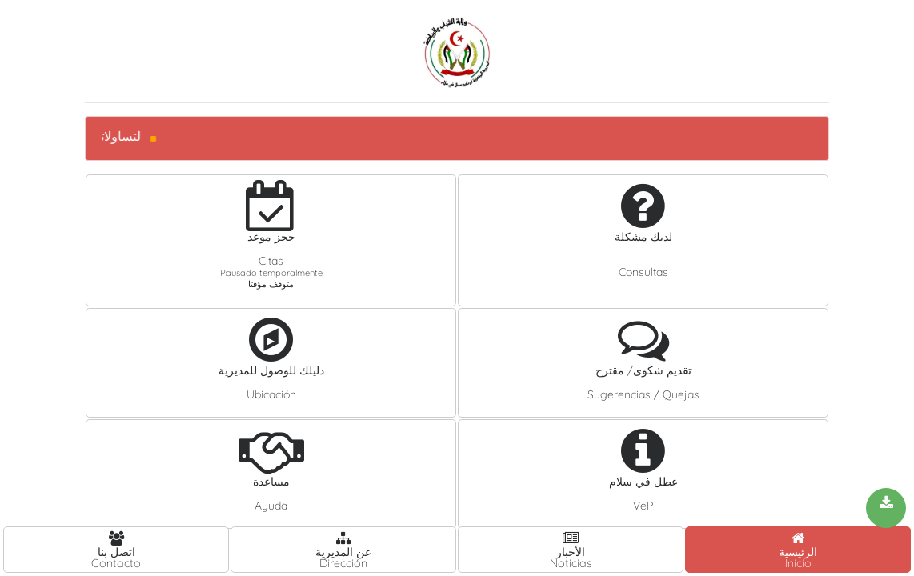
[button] (271, 240)
